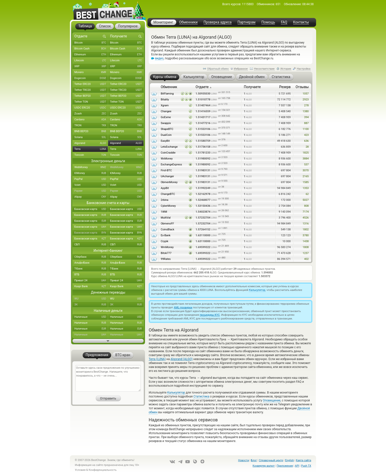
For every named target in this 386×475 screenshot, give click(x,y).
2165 (306, 176)
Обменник (169, 87)
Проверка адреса (218, 22)
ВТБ (91, 275)
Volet (91, 185)
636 (306, 140)
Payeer (91, 191)
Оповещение (272, 400)
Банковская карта (91, 209)
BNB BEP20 (91, 131)
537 (306, 164)
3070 (306, 170)
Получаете (252, 87)
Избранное (241, 68)
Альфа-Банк (91, 263)
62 (307, 194)
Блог (254, 460)
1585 (306, 182)
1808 (306, 247)
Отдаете (204, 87)
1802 (306, 229)
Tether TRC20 (91, 90)
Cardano (91, 120)
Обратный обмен (218, 68)
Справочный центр (271, 460)
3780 (306, 235)
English (289, 460)
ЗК (91, 305)
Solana (91, 137)
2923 (306, 99)
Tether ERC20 (91, 84)
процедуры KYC (210, 315)
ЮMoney (91, 173)
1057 (306, 93)
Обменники (188, 22)
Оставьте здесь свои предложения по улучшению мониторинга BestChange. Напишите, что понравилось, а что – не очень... (108, 378)
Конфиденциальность (103, 470)
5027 (306, 200)
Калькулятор (257, 290)
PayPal (91, 179)
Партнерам (247, 22)
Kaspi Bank (91, 286)
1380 (306, 111)
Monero (91, 72)
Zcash (91, 114)
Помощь (268, 22)
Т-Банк (91, 269)
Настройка (303, 68)
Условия (80, 470)
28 (307, 146)
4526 (306, 217)
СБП (91, 245)
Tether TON (91, 102)
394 (306, 117)
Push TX (306, 465)
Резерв (285, 87)
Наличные (91, 317)
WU (91, 299)
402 (306, 259)
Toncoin (91, 155)
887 (306, 123)
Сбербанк (91, 257)
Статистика (201, 396)
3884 (306, 158)
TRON (91, 125)
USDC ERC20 (91, 108)
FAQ (284, 22)
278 (306, 105)
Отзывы (302, 87)
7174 (306, 211)
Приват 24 (91, 281)
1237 (306, 253)
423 (306, 135)
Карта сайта (303, 460)
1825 (306, 152)
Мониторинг (163, 22)
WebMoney (91, 167)
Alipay (91, 197)
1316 (306, 223)
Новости (243, 460)
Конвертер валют (264, 465)
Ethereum (91, 55)
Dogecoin (91, 78)
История (285, 68)
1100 (306, 129)
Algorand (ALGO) (181, 359)
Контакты (301, 22)
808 (306, 205)
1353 (306, 188)
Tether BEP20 (91, 96)
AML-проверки (183, 307)
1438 (306, 241)
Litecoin (91, 60)
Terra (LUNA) (157, 359)
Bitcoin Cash (91, 49)
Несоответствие (264, 68)
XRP (91, 66)
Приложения (285, 465)
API (297, 465)
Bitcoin (91, 43)
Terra (91, 149)
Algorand (91, 143)
